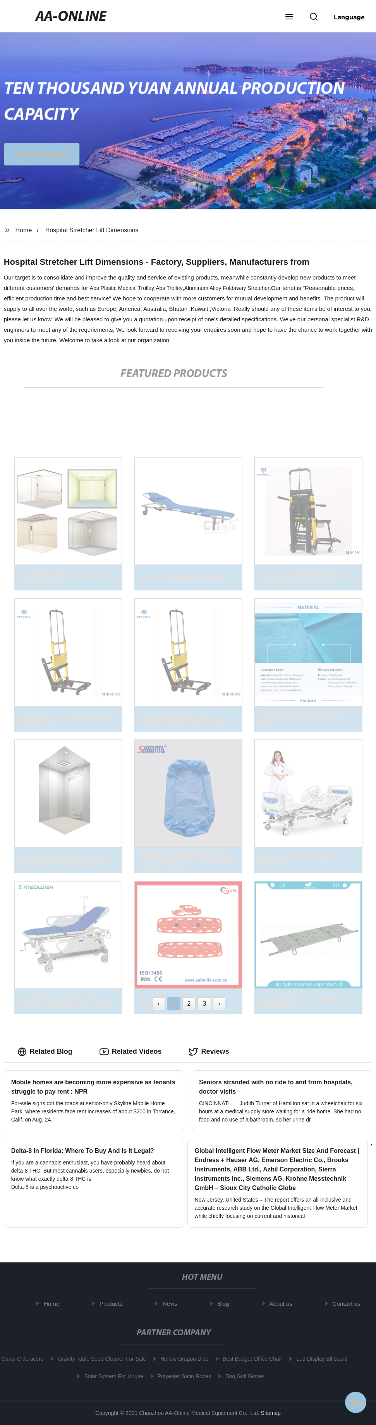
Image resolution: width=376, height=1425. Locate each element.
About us (284, 1303)
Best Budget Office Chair (249, 1359)
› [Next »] (219, 1003)
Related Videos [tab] (131, 1051)
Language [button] (349, 17)
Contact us (350, 1303)
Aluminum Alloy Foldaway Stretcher (227, 288)
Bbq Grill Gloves (241, 1376)
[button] (289, 17)
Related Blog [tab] (44, 1051)
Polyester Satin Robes (181, 1376)
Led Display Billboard (319, 1359)
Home (23, 230)
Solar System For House (110, 1376)
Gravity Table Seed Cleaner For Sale (99, 1359)
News (173, 1303)
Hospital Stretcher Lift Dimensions (92, 230)
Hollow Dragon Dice (181, 1359)
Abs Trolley (169, 288)
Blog (226, 1303)
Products (114, 1303)
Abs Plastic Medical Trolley (122, 288)
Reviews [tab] (209, 1051)
